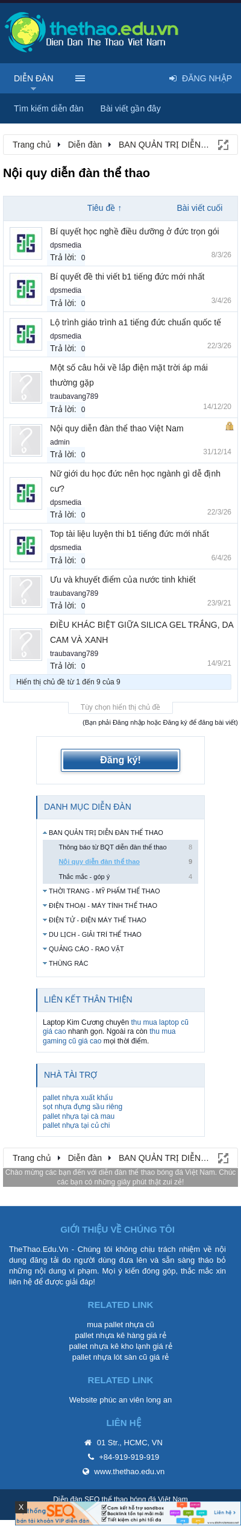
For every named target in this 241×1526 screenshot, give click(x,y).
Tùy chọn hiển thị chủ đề (120, 707)
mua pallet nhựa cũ (120, 1324)
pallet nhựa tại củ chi (76, 1125)
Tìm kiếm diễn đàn (49, 108)
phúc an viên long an (135, 1399)
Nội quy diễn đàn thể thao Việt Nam (117, 428)
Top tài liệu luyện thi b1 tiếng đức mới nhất (129, 534)
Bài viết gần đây (131, 108)
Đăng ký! (120, 760)
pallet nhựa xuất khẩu (78, 1097)
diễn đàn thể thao (127, 1172)
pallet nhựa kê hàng (109, 1335)
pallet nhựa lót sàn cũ (110, 1357)
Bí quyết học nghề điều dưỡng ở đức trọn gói (134, 231)
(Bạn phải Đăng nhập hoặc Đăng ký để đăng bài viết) (160, 722)
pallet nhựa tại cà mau (78, 1116)
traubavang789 (74, 396)
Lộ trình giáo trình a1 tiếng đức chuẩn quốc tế (135, 322)
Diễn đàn (34, 78)
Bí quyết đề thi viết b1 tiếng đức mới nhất (127, 276)
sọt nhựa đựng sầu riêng (82, 1106)
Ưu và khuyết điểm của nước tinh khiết (123, 579)
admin (60, 442)
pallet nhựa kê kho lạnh (109, 1346)
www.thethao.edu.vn (129, 1471)
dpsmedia (65, 245)
